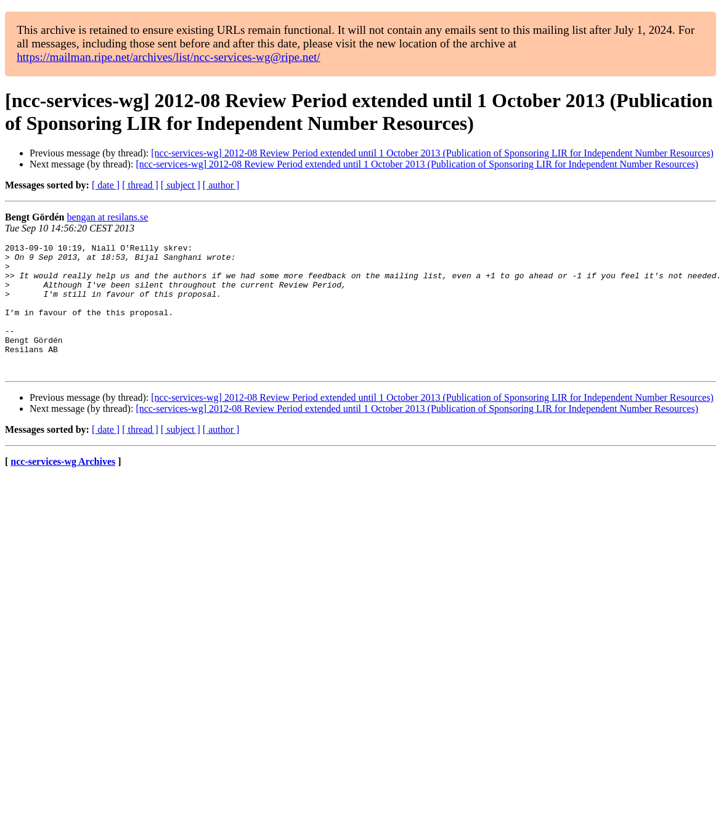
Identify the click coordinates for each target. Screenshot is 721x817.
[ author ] (221, 185)
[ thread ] (140, 185)
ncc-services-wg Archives (62, 487)
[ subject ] (180, 185)
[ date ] (106, 185)
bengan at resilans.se (107, 217)
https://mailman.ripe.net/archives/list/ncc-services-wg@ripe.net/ (168, 56)
